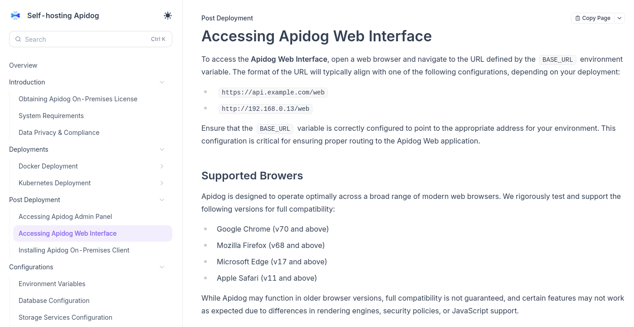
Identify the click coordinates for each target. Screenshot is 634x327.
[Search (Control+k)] (90, 39)
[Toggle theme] (168, 15)
